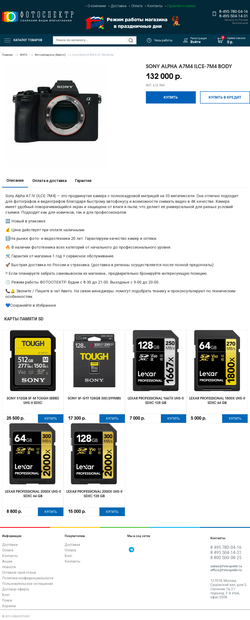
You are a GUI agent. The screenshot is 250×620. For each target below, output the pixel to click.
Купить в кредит (225, 97)
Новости (9, 568)
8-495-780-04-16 (233, 11)
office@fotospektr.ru (226, 571)
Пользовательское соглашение (27, 584)
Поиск (7, 601)
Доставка (118, 6)
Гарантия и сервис (181, 6)
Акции (7, 562)
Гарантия (83, 181)
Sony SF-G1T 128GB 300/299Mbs (94, 398)
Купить (170, 97)
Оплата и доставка (49, 181)
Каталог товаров (23, 40)
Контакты (154, 6)
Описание (15, 180)
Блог (6, 596)
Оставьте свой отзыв (19, 573)
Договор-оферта (15, 590)
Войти (195, 42)
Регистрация (198, 38)
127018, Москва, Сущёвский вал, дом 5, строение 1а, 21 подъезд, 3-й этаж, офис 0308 (228, 589)
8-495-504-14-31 (233, 16)
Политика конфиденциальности (27, 579)
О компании (97, 6)
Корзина (9, 607)
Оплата (136, 6)
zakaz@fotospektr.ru (226, 567)
